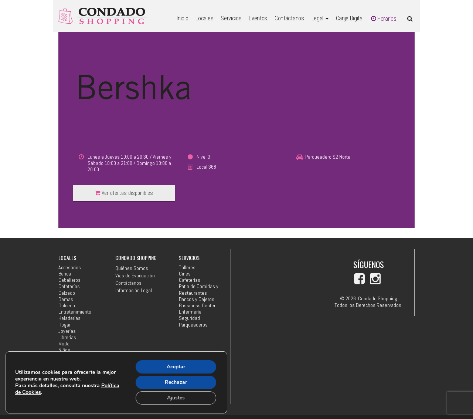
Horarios (384, 18)
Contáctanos (289, 18)
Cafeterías (69, 286)
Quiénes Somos (131, 268)
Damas (65, 299)
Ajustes (176, 397)
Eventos (258, 18)
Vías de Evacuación (135, 275)
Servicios (231, 18)
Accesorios (69, 267)
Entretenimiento (74, 312)
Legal (320, 18)
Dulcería (66, 306)
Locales (204, 18)
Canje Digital (350, 18)
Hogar (64, 325)
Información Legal (133, 290)
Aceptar (176, 366)
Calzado (66, 293)
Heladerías (69, 318)
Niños (64, 350)
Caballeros (69, 280)
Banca (64, 274)
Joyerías (67, 331)
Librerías (67, 337)
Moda (63, 344)
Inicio (182, 18)
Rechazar (176, 382)
